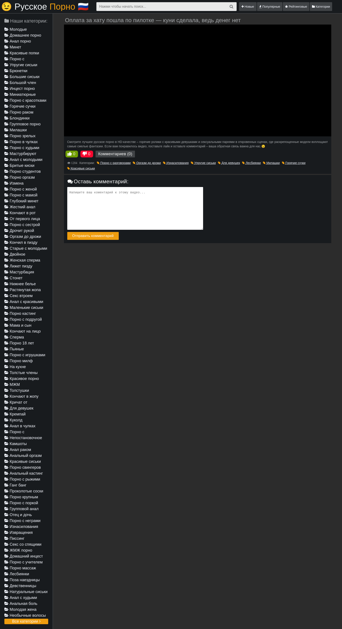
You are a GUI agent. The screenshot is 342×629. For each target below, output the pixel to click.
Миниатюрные (20, 94)
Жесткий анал (19, 207)
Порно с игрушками (24, 355)
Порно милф (18, 361)
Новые (247, 6)
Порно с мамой (20, 195)
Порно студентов (22, 171)
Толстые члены (21, 373)
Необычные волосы (25, 615)
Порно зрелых (19, 136)
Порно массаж (20, 568)
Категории (321, 6)
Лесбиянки (16, 574)
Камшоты (15, 444)
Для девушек (18, 408)
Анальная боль (20, 603)
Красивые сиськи (22, 461)
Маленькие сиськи (23, 307)
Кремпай (15, 414)
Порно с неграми (22, 521)
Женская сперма (22, 260)
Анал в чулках (19, 426)
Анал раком (17, 449)
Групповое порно (22, 124)
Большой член (20, 82)
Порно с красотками (25, 100)
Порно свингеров (22, 467)
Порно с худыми (21, 148)
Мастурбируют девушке (20, 154)
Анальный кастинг (23, 473)
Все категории (26, 621)
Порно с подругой (23, 319)
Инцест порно (19, 88)
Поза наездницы (22, 580)
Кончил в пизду (20, 242)
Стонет (13, 278)
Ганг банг (15, 485)
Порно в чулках (21, 142)
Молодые (15, 29)
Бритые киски (19, 165)
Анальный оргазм (23, 455)
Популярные (269, 6)
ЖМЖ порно (18, 550)
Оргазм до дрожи (22, 236)
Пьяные (14, 349)
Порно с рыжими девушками (22, 479)
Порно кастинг (20, 313)
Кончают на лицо (22, 331)
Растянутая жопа (22, 290)
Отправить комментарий (93, 236)
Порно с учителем (23, 562)
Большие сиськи (21, 77)
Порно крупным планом (21, 497)
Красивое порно (21, 378)
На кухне (15, 367)
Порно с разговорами (16, 59)
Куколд (13, 420)
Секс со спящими (22, 544)
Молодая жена (20, 609)
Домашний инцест (23, 556)
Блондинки (17, 118)
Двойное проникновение (18, 254)
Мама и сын (18, 325)
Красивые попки (21, 53)
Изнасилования (21, 526)
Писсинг (14, 538)
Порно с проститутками (17, 432)
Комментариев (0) (115, 154)
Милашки (15, 130)
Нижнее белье (20, 284)
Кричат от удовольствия (16, 402)
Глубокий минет (21, 201)
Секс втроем (18, 296)
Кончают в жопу (21, 396)
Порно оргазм (19, 177)
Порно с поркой (21, 503)
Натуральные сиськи (26, 592)
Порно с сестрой (22, 225)
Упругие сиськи (20, 65)
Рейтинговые (296, 6)
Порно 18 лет (19, 343)
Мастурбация (19, 272)
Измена (14, 183)
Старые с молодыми (25, 248)
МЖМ (12, 384)
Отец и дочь (18, 515)
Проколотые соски (23, 491)
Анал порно (17, 41)
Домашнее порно (22, 35)
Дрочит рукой (19, 230)
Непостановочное (23, 438)
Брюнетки (15, 71)
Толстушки (16, 390)
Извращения (18, 532)
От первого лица (22, 219)
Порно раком (18, 112)
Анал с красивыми (23, 301)
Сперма (14, 337)
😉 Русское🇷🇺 (45, 6)
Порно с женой (20, 189)
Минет (12, 47)
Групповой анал (21, 509)
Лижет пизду (18, 266)
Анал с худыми (20, 597)
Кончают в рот (20, 213)
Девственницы (20, 586)
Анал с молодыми (23, 159)
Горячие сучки (19, 106)
